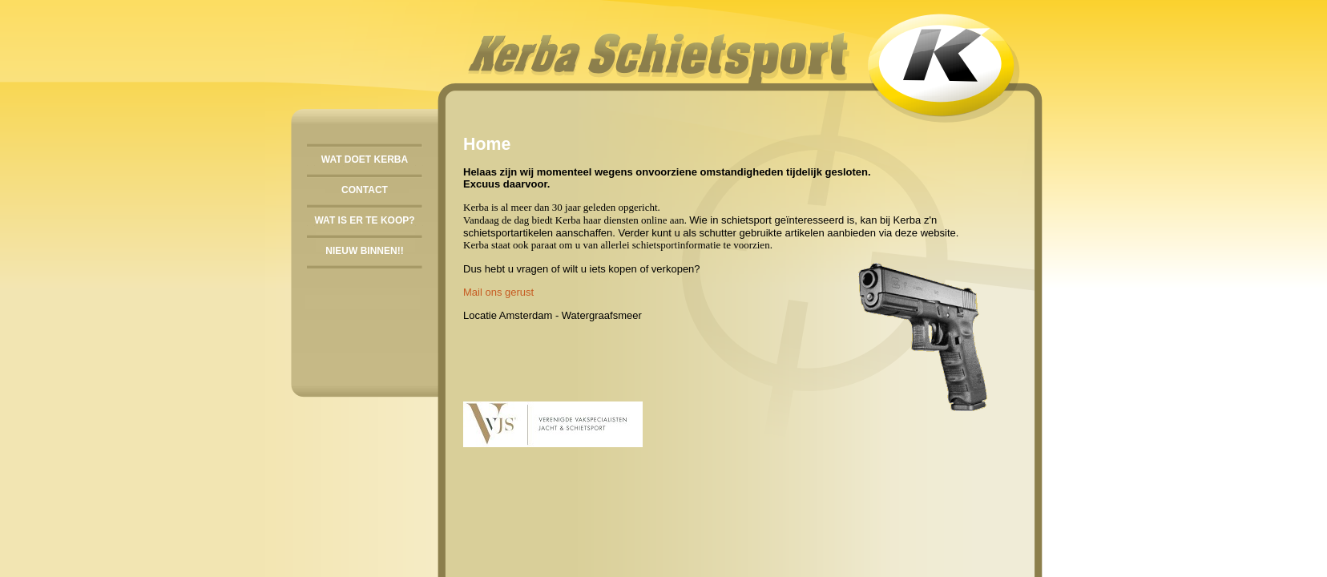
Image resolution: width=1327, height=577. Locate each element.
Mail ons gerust (498, 292)
